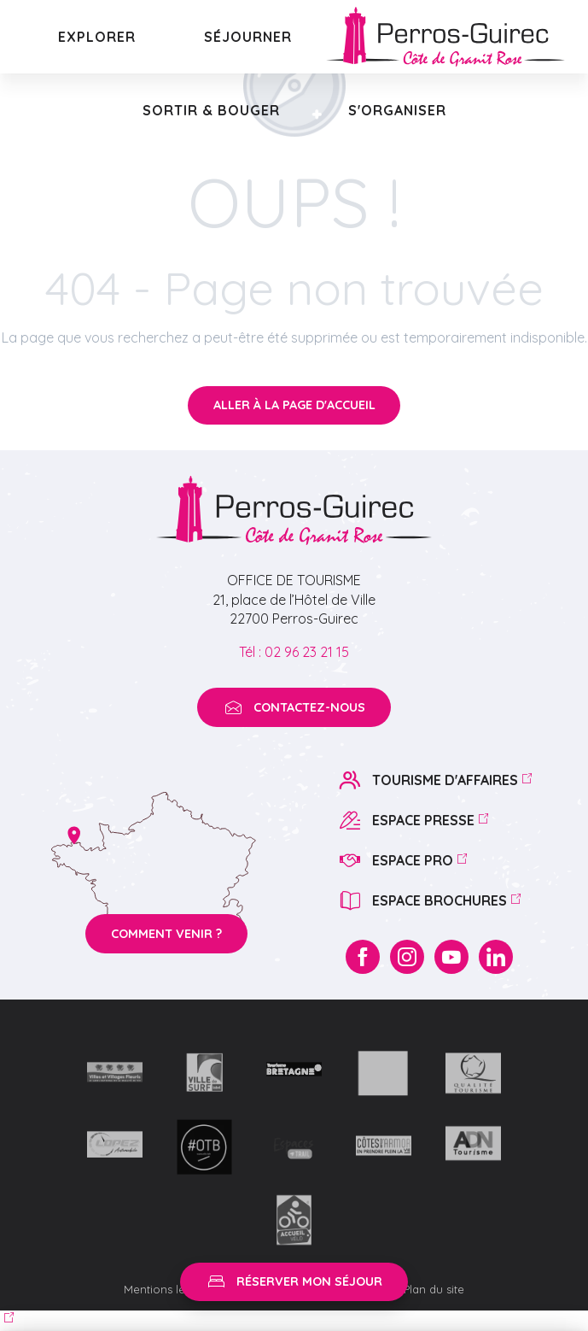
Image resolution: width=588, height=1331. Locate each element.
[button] (97, 36)
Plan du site (434, 1289)
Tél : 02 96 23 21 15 (294, 651)
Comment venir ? (166, 933)
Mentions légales (171, 1289)
